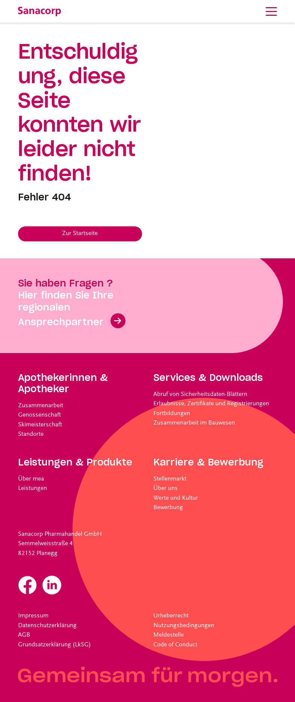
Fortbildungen (171, 414)
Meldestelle (168, 635)
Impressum (33, 616)
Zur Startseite (80, 233)
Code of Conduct (175, 645)
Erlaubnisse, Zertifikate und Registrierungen (211, 404)
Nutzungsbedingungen (183, 626)
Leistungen (32, 488)
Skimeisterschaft (40, 425)
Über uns (165, 488)
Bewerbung (168, 508)
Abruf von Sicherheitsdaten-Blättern (200, 394)
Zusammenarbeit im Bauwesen (194, 423)
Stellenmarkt (169, 479)
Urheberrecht (171, 616)
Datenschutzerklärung (47, 626)
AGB (24, 635)
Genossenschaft (39, 415)
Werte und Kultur (175, 498)
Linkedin (51, 585)
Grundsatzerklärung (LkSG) (54, 645)
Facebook (27, 585)
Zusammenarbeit (40, 406)
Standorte (31, 434)
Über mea (31, 479)
